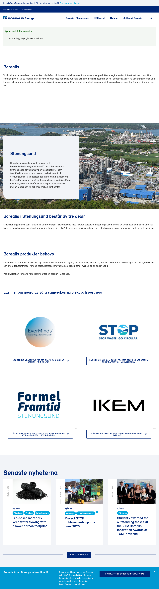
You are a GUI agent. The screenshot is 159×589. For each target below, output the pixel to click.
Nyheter (114, 18)
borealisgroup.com (10, 10)
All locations (27, 10)
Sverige (29, 18)
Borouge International (74, 584)
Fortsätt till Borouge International (124, 574)
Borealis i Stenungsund (77, 18)
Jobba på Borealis (132, 18)
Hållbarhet (99, 18)
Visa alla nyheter (79, 555)
